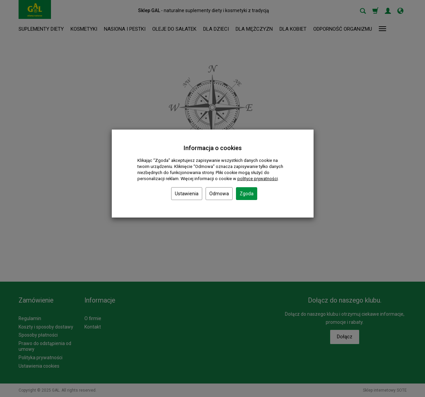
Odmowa (219, 193)
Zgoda (247, 193)
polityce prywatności (257, 178)
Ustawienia (186, 193)
